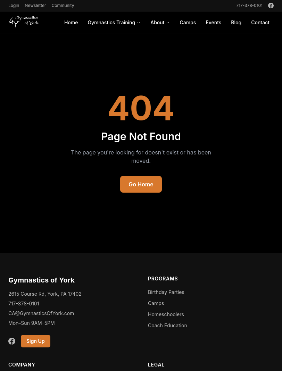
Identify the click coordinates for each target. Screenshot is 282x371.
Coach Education (167, 325)
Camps (188, 22)
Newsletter (35, 5)
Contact (260, 22)
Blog (236, 22)
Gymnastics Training (114, 22)
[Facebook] (271, 5)
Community (62, 5)
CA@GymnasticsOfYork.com (41, 313)
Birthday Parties (166, 292)
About (160, 22)
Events (213, 22)
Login (13, 5)
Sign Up (35, 341)
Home (71, 22)
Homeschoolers (166, 314)
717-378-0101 (249, 5)
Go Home (140, 184)
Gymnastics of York (41, 280)
